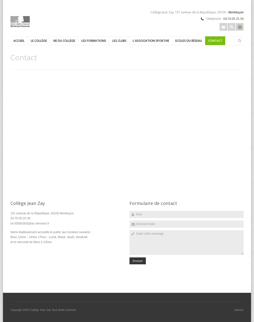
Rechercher (239, 40)
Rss (231, 27)
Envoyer (138, 260)
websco (239, 309)
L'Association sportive (151, 41)
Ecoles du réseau (188, 41)
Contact (215, 41)
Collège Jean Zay (41, 309)
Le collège (39, 41)
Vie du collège (64, 41)
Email (223, 27)
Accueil (19, 41)
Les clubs (119, 41)
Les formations (93, 41)
